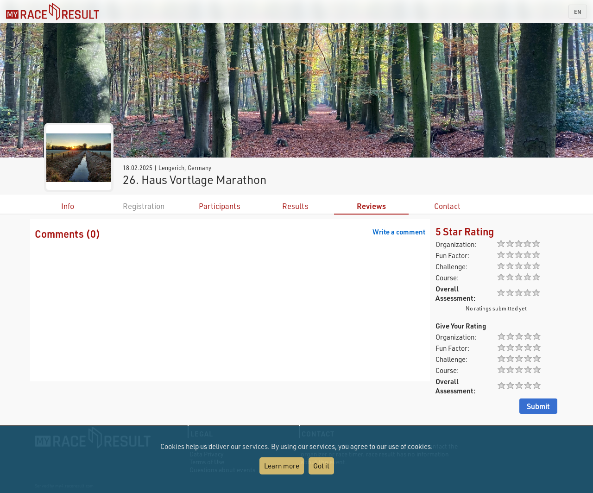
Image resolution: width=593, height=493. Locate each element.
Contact (447, 206)
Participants (219, 206)
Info (67, 206)
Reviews (371, 206)
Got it (321, 465)
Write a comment (398, 231)
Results (295, 206)
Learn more (281, 465)
